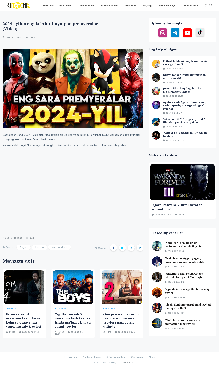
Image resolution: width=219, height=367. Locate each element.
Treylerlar (130, 5)
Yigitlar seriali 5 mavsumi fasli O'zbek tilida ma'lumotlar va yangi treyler (73, 320)
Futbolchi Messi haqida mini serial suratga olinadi (185, 62)
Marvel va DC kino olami (57, 5)
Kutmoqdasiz (59, 247)
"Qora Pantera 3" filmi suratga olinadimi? (177, 207)
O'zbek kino (191, 5)
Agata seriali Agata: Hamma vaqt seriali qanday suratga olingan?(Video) (184, 105)
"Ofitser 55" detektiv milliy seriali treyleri (185, 134)
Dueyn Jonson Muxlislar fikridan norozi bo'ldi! (184, 76)
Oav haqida (137, 357)
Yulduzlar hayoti (167, 5)
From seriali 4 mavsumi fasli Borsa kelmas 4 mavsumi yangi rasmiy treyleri (23, 320)
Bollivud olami (109, 5)
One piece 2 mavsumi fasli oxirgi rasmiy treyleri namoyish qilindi (121, 320)
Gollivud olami (86, 5)
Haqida (39, 247)
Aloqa (152, 357)
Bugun (23, 247)
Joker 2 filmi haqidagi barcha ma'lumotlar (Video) (182, 90)
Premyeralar (71, 357)
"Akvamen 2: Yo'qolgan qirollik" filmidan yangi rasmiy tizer (184, 120)
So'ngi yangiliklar (116, 357)
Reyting (147, 5)
